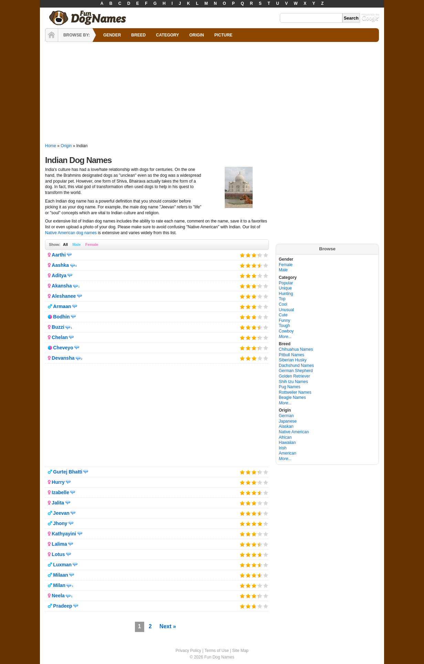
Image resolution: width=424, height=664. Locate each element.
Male (76, 244)
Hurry (58, 482)
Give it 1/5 (242, 255)
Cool (283, 304)
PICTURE (223, 35)
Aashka (60, 265)
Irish (283, 448)
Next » (167, 626)
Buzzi (58, 327)
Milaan (60, 575)
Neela (58, 595)
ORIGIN (196, 35)
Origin (66, 145)
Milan (59, 585)
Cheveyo (63, 347)
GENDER (112, 35)
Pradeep (62, 606)
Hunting (286, 293)
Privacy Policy (188, 650)
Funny (284, 320)
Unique (285, 288)
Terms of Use (216, 650)
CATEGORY (167, 35)
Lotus (58, 554)
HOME (51, 35)
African (285, 437)
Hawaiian (287, 442)
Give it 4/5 (258, 255)
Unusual (286, 309)
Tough (284, 325)
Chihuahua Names (296, 349)
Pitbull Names (291, 354)
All (65, 244)
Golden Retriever (294, 376)
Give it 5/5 (266, 255)
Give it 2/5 (248, 255)
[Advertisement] (212, 93)
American (287, 453)
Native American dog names (71, 232)
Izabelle (60, 492)
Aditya (59, 275)
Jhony (60, 523)
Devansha (63, 358)
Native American (294, 431)
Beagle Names (292, 397)
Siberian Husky (293, 360)
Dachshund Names (296, 365)
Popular (286, 283)
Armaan (62, 306)
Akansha (62, 286)
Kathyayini (64, 533)
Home (50, 145)
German (286, 415)
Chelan (60, 337)
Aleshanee (64, 296)
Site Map (240, 650)
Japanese (288, 421)
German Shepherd (296, 370)
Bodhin (61, 316)
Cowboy (286, 331)
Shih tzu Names (293, 381)
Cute (283, 315)
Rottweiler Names (295, 392)
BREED (138, 35)
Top (282, 298)
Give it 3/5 (254, 255)
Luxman (62, 564)
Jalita (58, 502)
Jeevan (61, 513)
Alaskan (286, 426)
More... (285, 336)
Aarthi (58, 255)
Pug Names (289, 386)
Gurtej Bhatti (67, 472)
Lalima (59, 544)
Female (91, 244)
